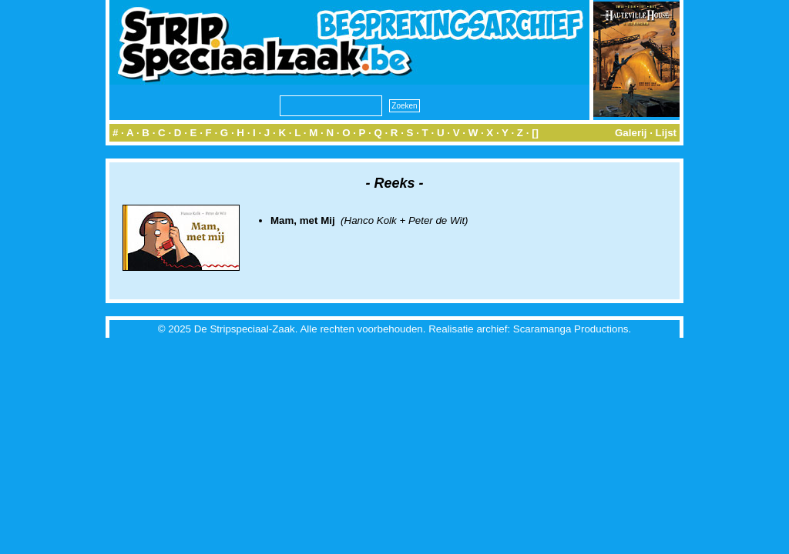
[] (535, 132)
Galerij (631, 132)
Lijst (666, 132)
